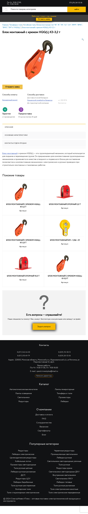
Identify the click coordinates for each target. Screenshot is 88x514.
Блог (44, 435)
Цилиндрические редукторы (23, 458)
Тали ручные (64, 465)
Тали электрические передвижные (64, 493)
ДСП (23, 475)
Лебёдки (64, 401)
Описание (9, 127)
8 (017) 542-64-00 (23, 352)
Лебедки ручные (64, 458)
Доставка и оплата (44, 415)
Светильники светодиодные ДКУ (64, 472)
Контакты (44, 345)
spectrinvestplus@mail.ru (47, 371)
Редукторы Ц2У (23, 479)
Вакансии (44, 427)
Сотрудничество (44, 423)
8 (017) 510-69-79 (23, 356)
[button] (83, 39)
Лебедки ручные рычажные (23, 472)
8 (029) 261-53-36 (64, 356)
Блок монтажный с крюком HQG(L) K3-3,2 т (38, 27)
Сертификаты (44, 431)
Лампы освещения (23, 393)
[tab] (44, 127)
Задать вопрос (44, 327)
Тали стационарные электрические (23, 493)
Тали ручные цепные (23, 468)
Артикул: (23, 198)
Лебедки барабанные (23, 482)
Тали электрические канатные (64, 489)
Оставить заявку (44, 19)
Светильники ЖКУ (64, 479)
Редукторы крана (64, 468)
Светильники (24, 397)
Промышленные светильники (64, 454)
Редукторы (23, 401)
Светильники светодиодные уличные (64, 461)
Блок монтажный (9, 153)
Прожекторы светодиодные (23, 465)
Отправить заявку (12, 87)
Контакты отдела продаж (16, 143)
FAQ (44, 419)
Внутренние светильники (64, 475)
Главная (5, 25)
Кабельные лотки (23, 461)
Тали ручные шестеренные (23, 486)
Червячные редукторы (64, 451)
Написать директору (44, 376)
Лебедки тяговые (64, 482)
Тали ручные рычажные (64, 486)
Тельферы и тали (15, 25)
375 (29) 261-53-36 (75, 3)
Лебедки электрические (23, 454)
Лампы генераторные (64, 389)
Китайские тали (29, 25)
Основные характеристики (16, 135)
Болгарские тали (23, 489)
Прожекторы (64, 397)
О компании (44, 409)
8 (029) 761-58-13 (64, 352)
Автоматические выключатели (24, 389)
